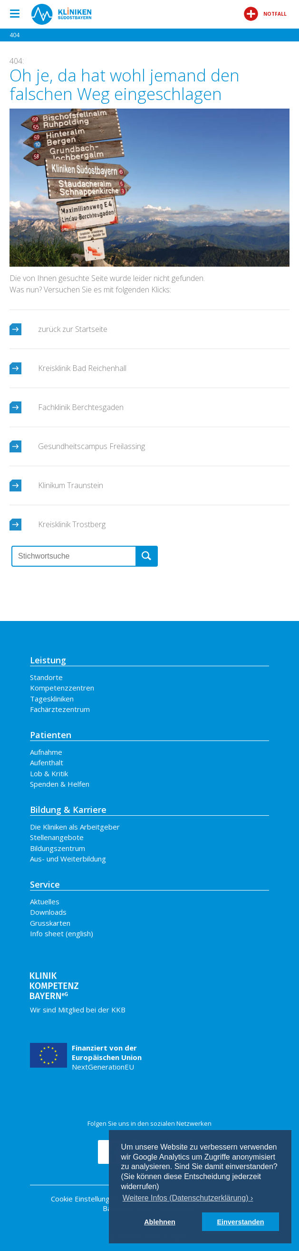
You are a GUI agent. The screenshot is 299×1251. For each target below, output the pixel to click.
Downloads (48, 912)
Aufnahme (46, 752)
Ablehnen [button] (159, 1222)
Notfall (265, 13)
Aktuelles (44, 901)
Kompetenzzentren (62, 687)
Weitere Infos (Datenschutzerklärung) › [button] (188, 1198)
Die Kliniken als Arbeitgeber (75, 826)
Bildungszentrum (57, 848)
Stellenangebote (57, 837)
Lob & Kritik (49, 773)
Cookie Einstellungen (84, 1198)
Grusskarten (50, 923)
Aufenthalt (46, 762)
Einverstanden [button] (240, 1222)
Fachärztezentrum (60, 709)
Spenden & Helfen (59, 784)
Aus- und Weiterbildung (68, 858)
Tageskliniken (52, 698)
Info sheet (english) (61, 933)
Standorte (46, 677)
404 (14, 35)
